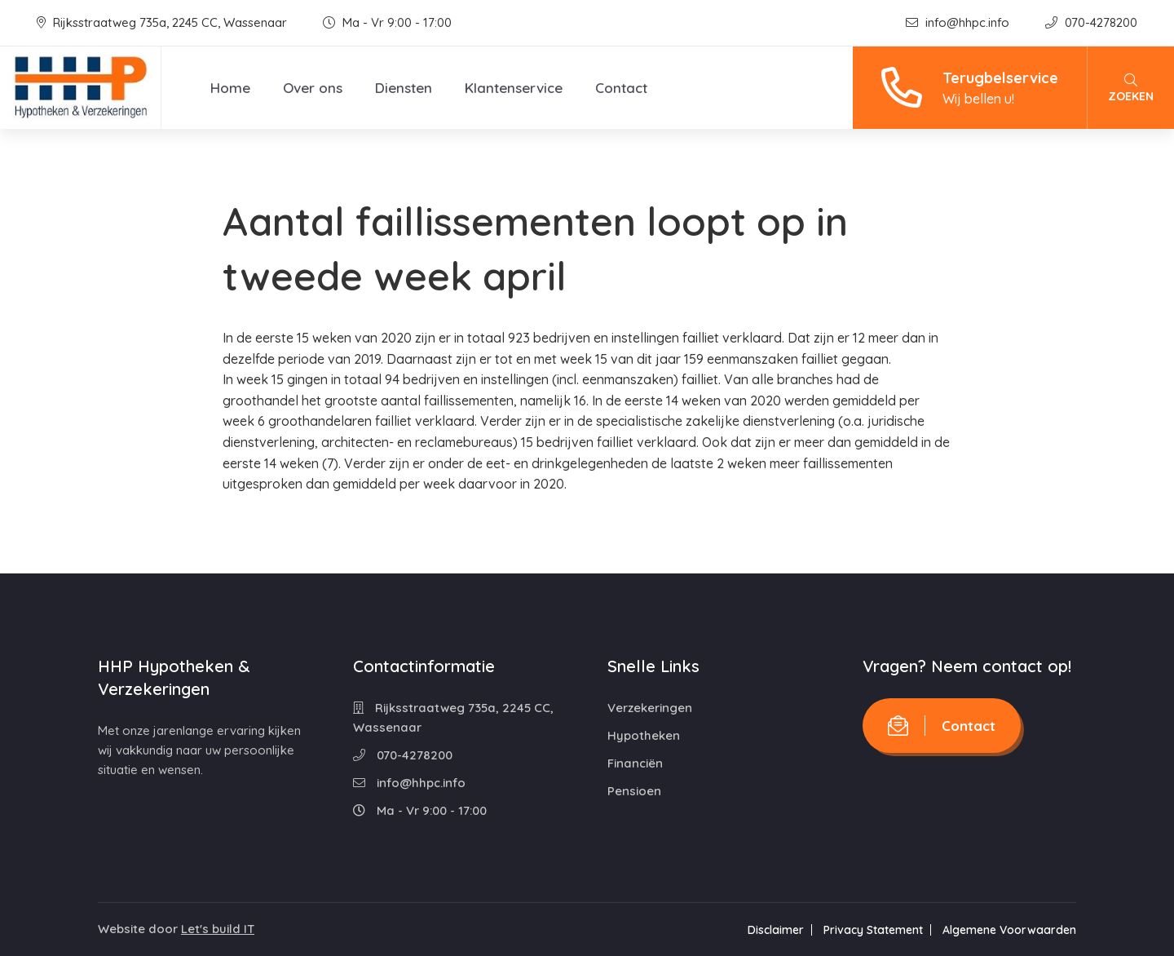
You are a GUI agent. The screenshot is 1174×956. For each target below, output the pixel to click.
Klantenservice (514, 87)
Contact (621, 87)
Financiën (635, 763)
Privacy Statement (873, 930)
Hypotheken (643, 735)
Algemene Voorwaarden (1009, 930)
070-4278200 (1091, 22)
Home (230, 87)
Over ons (312, 87)
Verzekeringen (649, 707)
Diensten (403, 87)
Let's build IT (217, 928)
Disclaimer (776, 930)
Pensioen (634, 791)
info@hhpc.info (959, 22)
